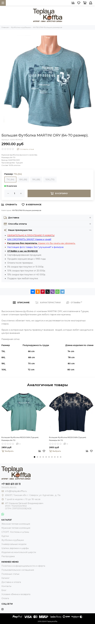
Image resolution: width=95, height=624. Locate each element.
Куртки (5, 536)
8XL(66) (23, 179)
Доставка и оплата (11, 582)
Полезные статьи (10, 574)
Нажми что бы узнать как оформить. (41, 243)
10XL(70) (49, 179)
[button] (34, 457)
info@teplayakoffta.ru (16, 491)
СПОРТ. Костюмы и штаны (15, 532)
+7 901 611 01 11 (11, 484)
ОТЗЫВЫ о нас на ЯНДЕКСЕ (22, 251)
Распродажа (8, 556)
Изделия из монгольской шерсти (18, 552)
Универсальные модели (13, 544)
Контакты (6, 586)
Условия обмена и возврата (15, 594)
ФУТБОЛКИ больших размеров (26, 210)
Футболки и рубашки (12, 540)
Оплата (5, 598)
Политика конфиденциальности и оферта (23, 566)
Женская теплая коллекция (15, 524)
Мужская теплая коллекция (15, 528)
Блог (3, 590)
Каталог (5, 578)
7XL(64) (10, 179)
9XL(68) (36, 179)
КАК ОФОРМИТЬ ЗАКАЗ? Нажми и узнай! (29, 239)
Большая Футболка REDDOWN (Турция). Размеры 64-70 (20, 438)
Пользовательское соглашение (17, 570)
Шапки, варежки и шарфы (15, 548)
